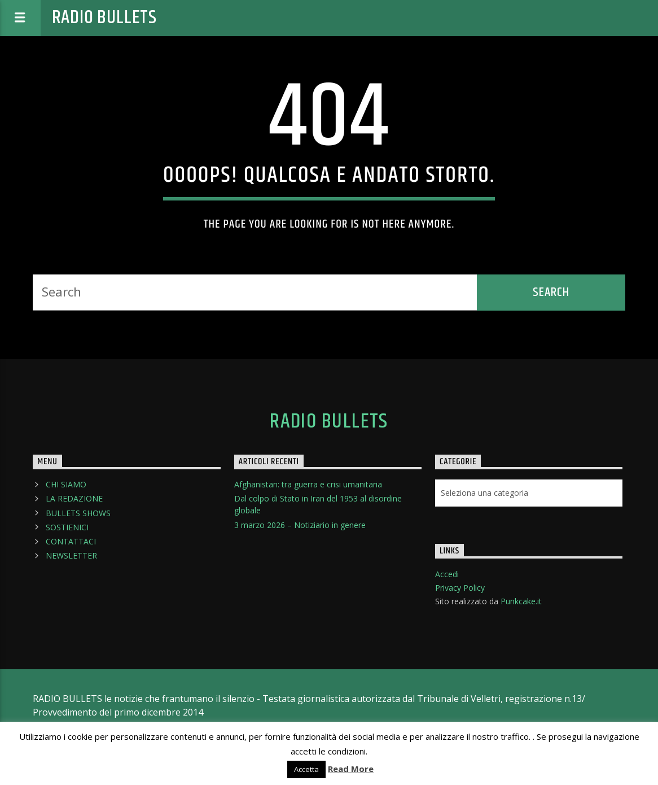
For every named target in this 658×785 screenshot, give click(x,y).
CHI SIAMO (66, 484)
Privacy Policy (460, 587)
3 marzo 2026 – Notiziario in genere (300, 525)
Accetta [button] (306, 769)
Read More (351, 768)
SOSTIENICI (67, 527)
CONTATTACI (71, 541)
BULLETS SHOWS (78, 513)
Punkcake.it (521, 601)
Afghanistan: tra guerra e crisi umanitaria (308, 484)
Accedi (447, 574)
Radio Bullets (104, 17)
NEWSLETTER (71, 555)
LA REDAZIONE (74, 498)
